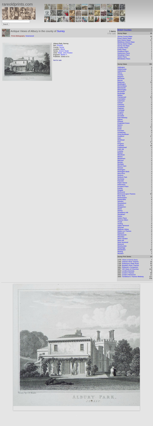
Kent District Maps (124, 40)
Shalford (121, 205)
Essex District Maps (125, 38)
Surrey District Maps (125, 44)
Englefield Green (124, 123)
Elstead (120, 121)
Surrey (61, 31)
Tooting (120, 224)
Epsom (120, 125)
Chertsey (121, 104)
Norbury (120, 175)
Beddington (122, 84)
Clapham (121, 108)
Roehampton (122, 198)
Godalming (121, 132)
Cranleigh (121, 110)
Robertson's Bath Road (130, 263)
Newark (120, 168)
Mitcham (121, 160)
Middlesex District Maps (126, 42)
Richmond (121, 192)
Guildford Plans (123, 51)
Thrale (120, 222)
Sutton (120, 216)
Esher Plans (122, 49)
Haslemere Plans (124, 53)
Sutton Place (122, 218)
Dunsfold (121, 116)
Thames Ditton (123, 220)
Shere (120, 209)
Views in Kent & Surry (130, 260)
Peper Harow (122, 183)
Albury (62, 49)
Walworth (121, 233)
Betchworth (122, 88)
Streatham (121, 214)
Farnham (121, 131)
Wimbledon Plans (124, 59)
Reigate (120, 190)
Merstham (121, 155)
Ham (119, 138)
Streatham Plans (124, 55)
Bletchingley (122, 90)
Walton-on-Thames (124, 231)
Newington (121, 170)
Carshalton (121, 99)
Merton (120, 157)
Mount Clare (122, 166)
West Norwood (123, 242)
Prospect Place (123, 186)
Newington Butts (123, 171)
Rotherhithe (122, 199)
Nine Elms (121, 173)
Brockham (121, 91)
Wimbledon (122, 250)
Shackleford (122, 203)
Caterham (121, 101)
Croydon (121, 112)
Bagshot (121, 77)
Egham (120, 119)
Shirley (120, 211)
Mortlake (121, 164)
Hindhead (121, 140)
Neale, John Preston (65, 53)
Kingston (121, 144)
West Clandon (123, 238)
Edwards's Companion (130, 267)
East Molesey (122, 118)
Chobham (121, 106)
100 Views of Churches (130, 269)
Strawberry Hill (123, 212)
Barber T (64, 55)
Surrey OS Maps (124, 46)
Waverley (121, 237)
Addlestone (122, 71)
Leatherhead (122, 147)
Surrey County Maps (125, 36)
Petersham (121, 185)
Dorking (120, 114)
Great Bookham (123, 134)
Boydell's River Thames (130, 265)
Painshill (121, 181)
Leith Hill (121, 149)
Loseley (120, 151)
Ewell (119, 129)
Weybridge (121, 248)
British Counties (125, 30)
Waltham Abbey (123, 229)
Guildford (121, 136)
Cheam (120, 103)
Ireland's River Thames (130, 262)
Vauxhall (121, 227)
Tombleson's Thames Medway (133, 276)
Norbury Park (122, 177)
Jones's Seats (64, 51)
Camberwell (122, 97)
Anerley (120, 75)
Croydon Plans (123, 48)
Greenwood (30, 36)
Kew (119, 142)
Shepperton (122, 207)
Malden (120, 153)
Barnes (120, 80)
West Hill (121, 240)
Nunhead (121, 179)
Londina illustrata (128, 271)
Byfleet (120, 95)
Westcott (121, 244)
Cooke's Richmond (129, 275)
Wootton (121, 253)
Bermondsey (122, 86)
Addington (121, 67)
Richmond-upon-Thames (126, 194)
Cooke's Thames (128, 273)
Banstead (121, 78)
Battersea (121, 82)
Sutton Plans (122, 57)
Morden (120, 162)
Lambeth (121, 145)
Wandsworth (122, 235)
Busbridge (121, 93)
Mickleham (121, 158)
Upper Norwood (123, 225)
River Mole (121, 196)
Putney (120, 188)
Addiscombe (122, 69)
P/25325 (60, 45)
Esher (120, 127)
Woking (120, 252)
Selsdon (120, 201)
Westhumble (122, 246)
